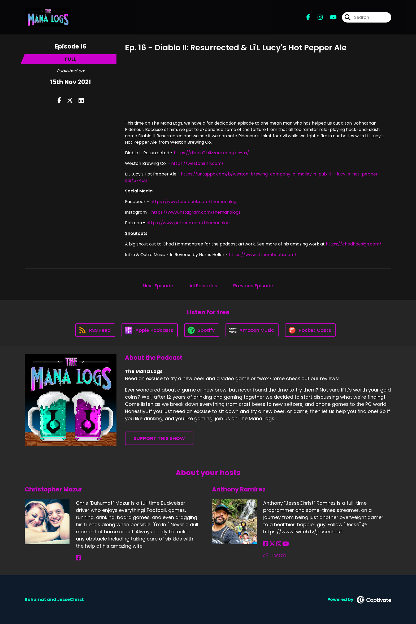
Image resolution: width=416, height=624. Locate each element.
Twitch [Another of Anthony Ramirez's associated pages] (274, 555)
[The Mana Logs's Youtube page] (330, 17)
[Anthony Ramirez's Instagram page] (278, 544)
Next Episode (158, 285)
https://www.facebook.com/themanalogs (194, 202)
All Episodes (203, 285)
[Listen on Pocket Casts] (310, 330)
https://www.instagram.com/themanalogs (196, 212)
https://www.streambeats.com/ (263, 255)
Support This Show (159, 438)
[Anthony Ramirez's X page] (272, 544)
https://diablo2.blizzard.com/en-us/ (211, 153)
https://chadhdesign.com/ (354, 244)
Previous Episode (253, 285)
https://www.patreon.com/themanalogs (189, 223)
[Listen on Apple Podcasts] (150, 330)
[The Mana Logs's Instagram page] (317, 17)
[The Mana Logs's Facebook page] (308, 17)
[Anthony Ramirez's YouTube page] (285, 544)
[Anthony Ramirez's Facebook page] (265, 544)
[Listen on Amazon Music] (252, 330)
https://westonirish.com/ (197, 163)
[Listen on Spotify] (201, 330)
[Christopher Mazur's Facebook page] (78, 558)
